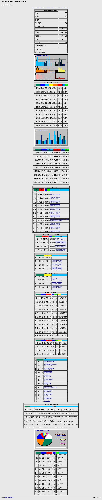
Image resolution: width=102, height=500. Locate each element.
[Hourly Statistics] (41, 7)
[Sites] (54, 7)
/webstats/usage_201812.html (55, 198)
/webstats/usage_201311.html (55, 204)
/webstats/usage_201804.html (55, 224)
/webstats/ (52, 191)
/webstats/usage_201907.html (55, 206)
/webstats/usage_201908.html (55, 210)
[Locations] (68, 7)
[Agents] (64, 7)
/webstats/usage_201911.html (55, 213)
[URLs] (46, 7)
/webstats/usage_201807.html (55, 230)
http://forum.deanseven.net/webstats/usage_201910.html (59, 219)
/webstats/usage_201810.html (55, 216)
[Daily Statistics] (35, 7)
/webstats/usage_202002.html (55, 194)
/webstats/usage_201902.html (55, 227)
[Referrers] (57, 7)
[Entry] (49, 7)
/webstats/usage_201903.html (55, 225)
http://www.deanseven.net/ (54, 217)
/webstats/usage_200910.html (55, 201)
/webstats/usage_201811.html (55, 215)
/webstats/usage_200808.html (55, 231)
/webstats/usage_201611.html (55, 228)
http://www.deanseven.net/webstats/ (56, 220)
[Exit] (52, 7)
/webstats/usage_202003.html (55, 205)
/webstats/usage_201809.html (55, 202)
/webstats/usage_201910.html (55, 197)
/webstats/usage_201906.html (55, 208)
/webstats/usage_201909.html (55, 209)
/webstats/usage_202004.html (55, 221)
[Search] (60, 7)
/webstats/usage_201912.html (55, 223)
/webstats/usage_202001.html (55, 212)
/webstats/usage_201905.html (55, 195)
